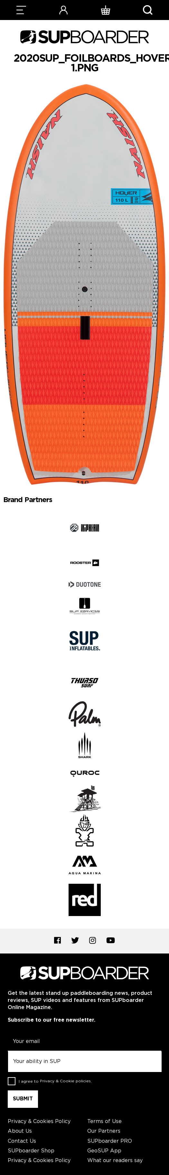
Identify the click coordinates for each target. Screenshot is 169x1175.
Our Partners (103, 1131)
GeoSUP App (104, 1151)
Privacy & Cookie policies (65, 1081)
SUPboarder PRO (109, 1141)
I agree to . (55, 1081)
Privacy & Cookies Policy (39, 1121)
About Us (20, 1131)
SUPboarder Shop (31, 1151)
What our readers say (115, 1160)
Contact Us (22, 1141)
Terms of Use (104, 1121)
